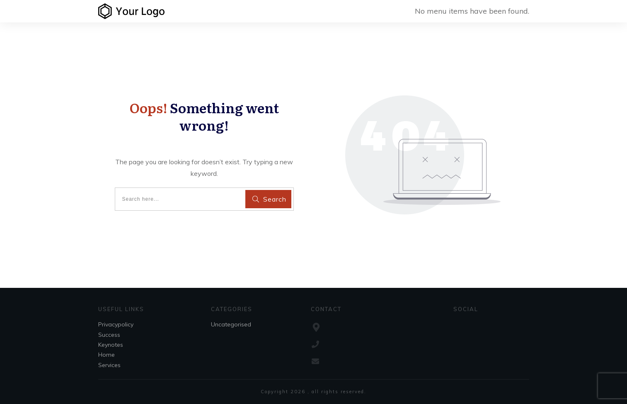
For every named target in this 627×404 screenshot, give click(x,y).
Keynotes (110, 344)
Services (109, 365)
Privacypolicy (115, 324)
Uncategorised (231, 324)
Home (106, 354)
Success (109, 334)
